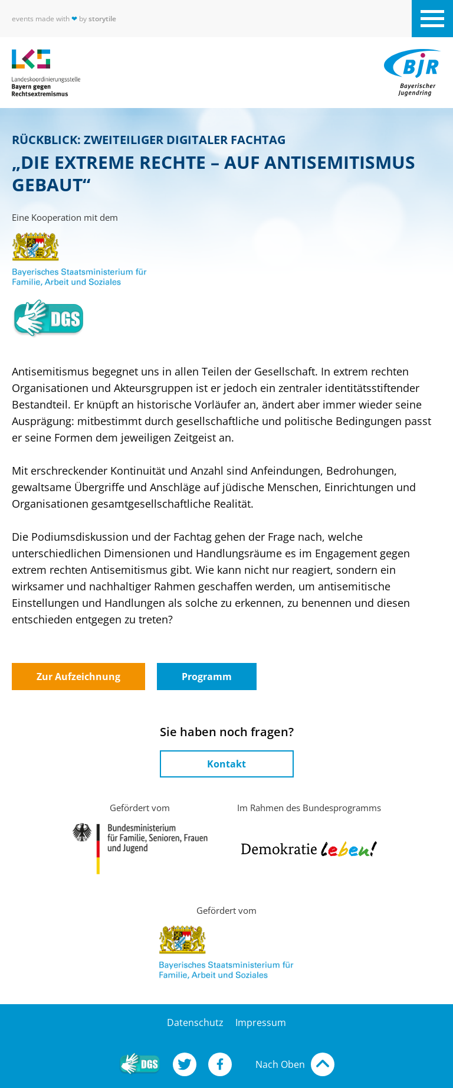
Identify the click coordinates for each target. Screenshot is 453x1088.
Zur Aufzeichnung (78, 676)
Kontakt (226, 763)
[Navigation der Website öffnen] (432, 18)
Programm (207, 676)
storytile (102, 19)
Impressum (260, 1022)
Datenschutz (195, 1022)
